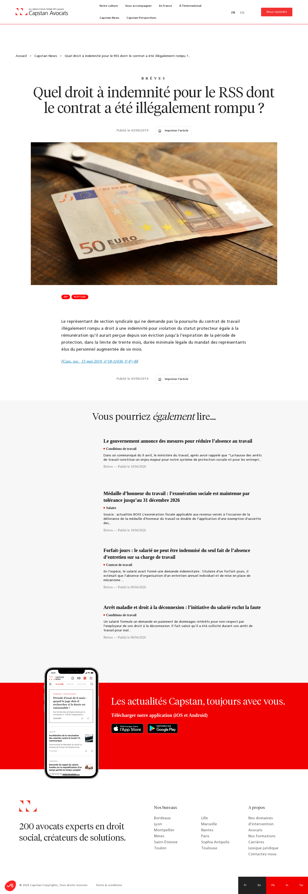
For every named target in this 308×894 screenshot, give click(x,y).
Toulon (160, 848)
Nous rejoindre (277, 12)
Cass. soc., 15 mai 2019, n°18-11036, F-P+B (100, 361)
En (259, 885)
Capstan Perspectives (141, 18)
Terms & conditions (109, 885)
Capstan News (109, 18)
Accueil (21, 56)
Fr (245, 885)
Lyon (158, 824)
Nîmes (159, 836)
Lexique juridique (263, 848)
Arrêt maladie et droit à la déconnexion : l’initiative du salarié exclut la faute (182, 607)
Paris (205, 836)
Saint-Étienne (166, 842)
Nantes (207, 830)
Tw (301, 885)
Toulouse (209, 848)
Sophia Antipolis (215, 842)
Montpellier (164, 830)
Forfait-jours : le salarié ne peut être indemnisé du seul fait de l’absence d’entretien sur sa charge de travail (176, 554)
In (287, 885)
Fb (273, 885)
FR (233, 13)
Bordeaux (162, 818)
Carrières (256, 842)
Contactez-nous (262, 854)
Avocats (255, 830)
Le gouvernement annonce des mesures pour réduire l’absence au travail (177, 441)
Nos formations (262, 836)
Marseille (209, 824)
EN (242, 13)
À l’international (190, 6)
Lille (204, 818)
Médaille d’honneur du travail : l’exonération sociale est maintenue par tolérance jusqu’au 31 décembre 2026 (176, 497)
